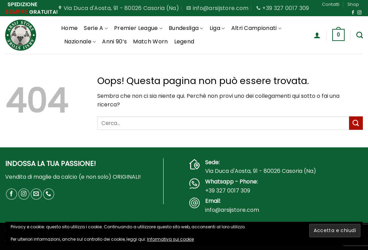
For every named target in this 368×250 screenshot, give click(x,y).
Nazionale (80, 41)
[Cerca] (359, 35)
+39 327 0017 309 (227, 191)
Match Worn (150, 41)
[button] (317, 35)
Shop (353, 4)
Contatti (330, 4)
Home (69, 28)
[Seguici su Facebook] (353, 12)
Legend (184, 41)
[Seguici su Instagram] (359, 12)
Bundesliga (186, 28)
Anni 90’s (114, 41)
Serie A (96, 28)
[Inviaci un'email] (36, 194)
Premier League (138, 28)
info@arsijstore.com (232, 210)
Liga (217, 28)
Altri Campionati (256, 28)
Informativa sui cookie (170, 239)
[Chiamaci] (48, 194)
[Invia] (356, 123)
